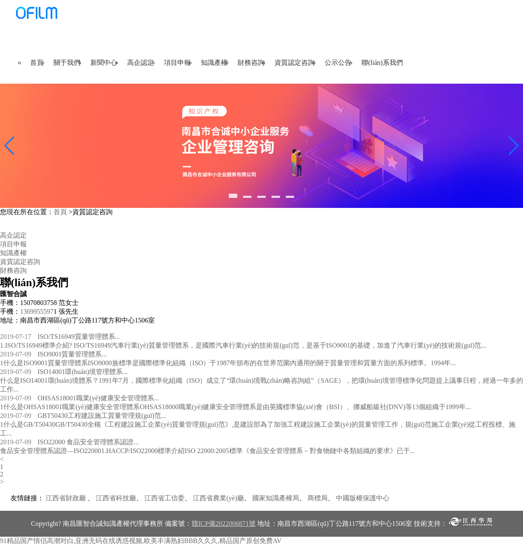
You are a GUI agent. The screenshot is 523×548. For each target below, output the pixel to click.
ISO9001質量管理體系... (53, 354)
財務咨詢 (251, 62)
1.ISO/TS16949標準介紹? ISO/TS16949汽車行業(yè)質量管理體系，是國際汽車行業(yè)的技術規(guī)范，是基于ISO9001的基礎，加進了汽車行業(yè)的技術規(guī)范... (243, 345)
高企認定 (140, 62)
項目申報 (177, 62)
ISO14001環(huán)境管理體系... (64, 371)
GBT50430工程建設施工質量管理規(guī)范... (83, 415)
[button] (233, 196)
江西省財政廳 (66, 498)
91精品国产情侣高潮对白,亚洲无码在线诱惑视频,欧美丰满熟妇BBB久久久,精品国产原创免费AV (141, 540)
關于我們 (67, 62)
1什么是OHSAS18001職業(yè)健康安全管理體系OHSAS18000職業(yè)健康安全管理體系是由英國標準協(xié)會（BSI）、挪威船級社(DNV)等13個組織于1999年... (235, 406)
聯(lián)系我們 (382, 62)
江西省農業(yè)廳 (218, 498)
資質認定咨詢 (294, 62)
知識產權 (214, 62)
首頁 (37, 62)
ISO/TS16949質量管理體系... (60, 336)
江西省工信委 (164, 498)
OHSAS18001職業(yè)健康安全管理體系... (79, 398)
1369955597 (37, 311)
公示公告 (338, 62)
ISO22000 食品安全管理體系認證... (69, 442)
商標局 (318, 498)
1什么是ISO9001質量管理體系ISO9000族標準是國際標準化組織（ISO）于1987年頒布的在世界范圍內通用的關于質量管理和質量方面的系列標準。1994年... (228, 362)
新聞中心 (103, 62)
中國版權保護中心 (363, 498)
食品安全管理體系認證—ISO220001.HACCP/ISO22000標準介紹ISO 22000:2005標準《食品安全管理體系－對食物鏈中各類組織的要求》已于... (207, 450)
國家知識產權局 (275, 498)
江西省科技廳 (116, 498)
